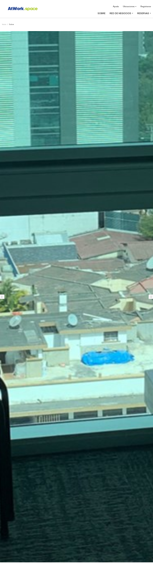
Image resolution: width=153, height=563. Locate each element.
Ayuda (116, 7)
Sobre (101, 13)
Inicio (4, 24)
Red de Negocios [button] (121, 13)
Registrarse (145, 7)
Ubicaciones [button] (129, 7)
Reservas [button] (144, 13)
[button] (11, 296)
